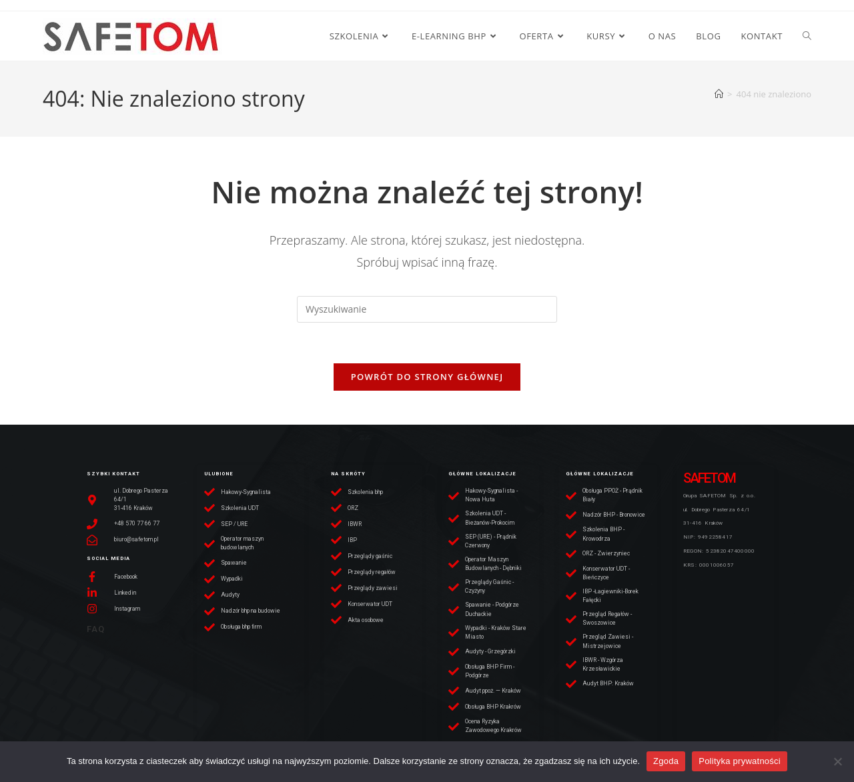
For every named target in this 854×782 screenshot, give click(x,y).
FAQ (96, 629)
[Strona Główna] (719, 94)
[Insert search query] (427, 309)
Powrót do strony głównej (427, 377)
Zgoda (666, 761)
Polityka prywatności (740, 761)
